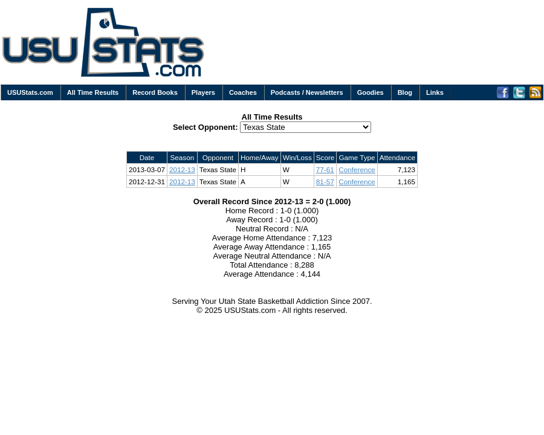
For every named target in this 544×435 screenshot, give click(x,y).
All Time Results (92, 92)
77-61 (325, 169)
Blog (405, 92)
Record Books (155, 92)
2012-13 (182, 169)
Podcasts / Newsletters (307, 92)
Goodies (370, 92)
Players (203, 92)
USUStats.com (30, 92)
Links (435, 92)
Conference (356, 169)
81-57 (325, 181)
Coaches (243, 92)
